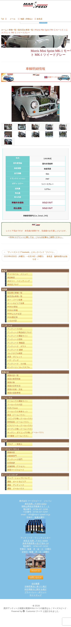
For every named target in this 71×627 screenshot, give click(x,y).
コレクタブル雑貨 (14, 355)
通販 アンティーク (15, 487)
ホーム (4, 32)
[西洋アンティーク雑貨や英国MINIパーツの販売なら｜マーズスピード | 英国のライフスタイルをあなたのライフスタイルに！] (35, 5)
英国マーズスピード (15, 472)
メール (12, 19)
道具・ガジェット (14, 359)
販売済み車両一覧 (25, 32)
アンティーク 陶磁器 (16, 345)
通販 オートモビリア (16, 483)
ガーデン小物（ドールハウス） (20, 431)
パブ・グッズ (13, 362)
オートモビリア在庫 (15, 305)
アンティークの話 (14, 331)
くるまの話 (12, 322)
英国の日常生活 (13, 388)
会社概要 (35, 585)
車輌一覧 (12, 32)
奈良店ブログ (13, 286)
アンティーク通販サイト (17, 338)
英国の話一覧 (13, 377)
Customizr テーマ (34, 613)
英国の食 (11, 384)
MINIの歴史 (12, 309)
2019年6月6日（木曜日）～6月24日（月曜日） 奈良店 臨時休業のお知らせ (35, 260)
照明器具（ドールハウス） (18, 424)
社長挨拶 (11, 465)
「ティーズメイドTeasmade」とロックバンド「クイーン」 (29, 254)
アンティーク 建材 (15, 352)
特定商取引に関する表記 (35, 591)
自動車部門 (12, 458)
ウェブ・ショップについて (18, 480)
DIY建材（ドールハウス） (18, 438)
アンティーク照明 (14, 341)
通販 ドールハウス (15, 490)
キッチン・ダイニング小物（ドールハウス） (26, 434)
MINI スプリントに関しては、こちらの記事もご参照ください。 (36, 239)
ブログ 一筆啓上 (14, 446)
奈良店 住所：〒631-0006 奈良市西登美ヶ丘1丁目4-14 (36, 544)
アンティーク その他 (16, 366)
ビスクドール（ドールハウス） (20, 427)
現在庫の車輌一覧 (14, 295)
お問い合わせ (35, 579)
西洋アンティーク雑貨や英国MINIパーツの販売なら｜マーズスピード (35, 610)
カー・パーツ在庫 (14, 302)
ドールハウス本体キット (17, 413)
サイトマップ (35, 597)
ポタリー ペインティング (18, 283)
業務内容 (11, 454)
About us (35, 572)
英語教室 (11, 279)
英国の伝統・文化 (14, 391)
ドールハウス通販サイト (17, 403)
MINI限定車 (12, 319)
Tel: (3, 19)
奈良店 (39, 19)
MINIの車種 (12, 312)
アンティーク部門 (14, 461)
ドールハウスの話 (14, 406)
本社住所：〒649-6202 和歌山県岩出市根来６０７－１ (35, 507)
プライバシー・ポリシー (35, 594)
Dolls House (12, 410)
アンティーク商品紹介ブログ (19, 334)
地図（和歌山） (27, 19)
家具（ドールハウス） (16, 417)
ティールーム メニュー (17, 276)
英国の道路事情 (13, 395)
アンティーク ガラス (16, 348)
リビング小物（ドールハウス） (20, 420)
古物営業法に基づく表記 (35, 588)
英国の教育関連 (13, 381)
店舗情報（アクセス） (16, 468)
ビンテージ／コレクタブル (18, 369)
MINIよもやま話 (14, 315)
